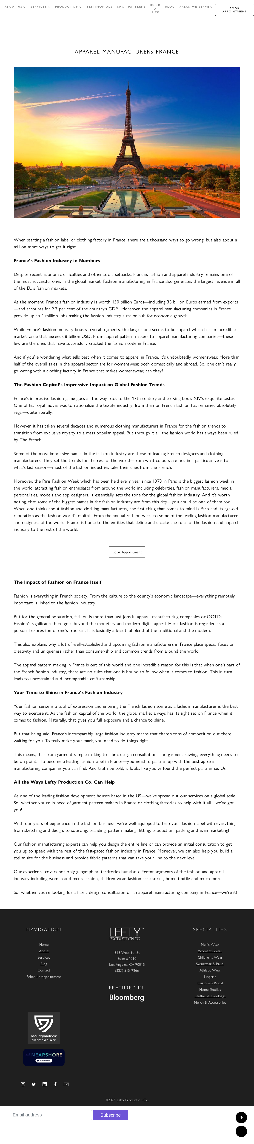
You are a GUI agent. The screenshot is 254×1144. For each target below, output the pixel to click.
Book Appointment (127, 552)
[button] (15, 7)
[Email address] (51, 1115)
